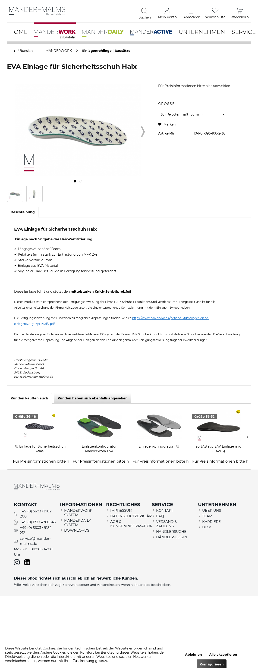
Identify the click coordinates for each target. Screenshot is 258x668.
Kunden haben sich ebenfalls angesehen (93, 398)
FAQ (160, 516)
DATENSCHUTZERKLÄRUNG (130, 516)
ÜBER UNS (211, 510)
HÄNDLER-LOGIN (171, 537)
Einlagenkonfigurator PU (158, 446)
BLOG (207, 527)
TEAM (207, 516)
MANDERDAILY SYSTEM (77, 522)
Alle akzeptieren (223, 654)
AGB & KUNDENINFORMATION (130, 523)
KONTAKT (164, 510)
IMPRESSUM (121, 510)
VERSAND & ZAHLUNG (166, 523)
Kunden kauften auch (29, 398)
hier (218, 86)
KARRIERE (211, 521)
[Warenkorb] (239, 11)
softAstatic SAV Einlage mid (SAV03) (218, 448)
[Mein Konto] (167, 11)
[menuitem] (116, 11)
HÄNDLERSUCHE (171, 531)
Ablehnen (193, 654)
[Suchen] (145, 10)
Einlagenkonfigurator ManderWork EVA (99, 448)
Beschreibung (23, 212)
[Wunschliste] (215, 11)
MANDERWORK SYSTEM (78, 512)
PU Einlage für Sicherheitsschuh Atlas (39, 448)
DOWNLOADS (76, 530)
